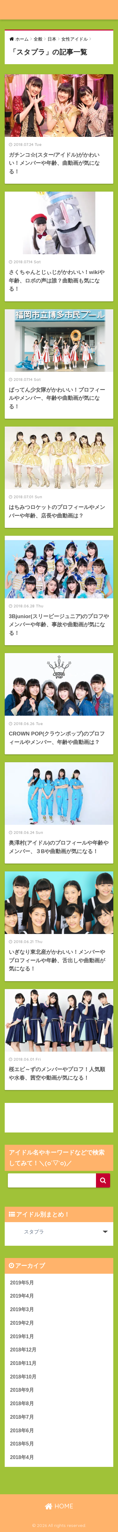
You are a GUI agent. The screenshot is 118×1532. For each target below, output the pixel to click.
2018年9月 (22, 1390)
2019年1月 (22, 1336)
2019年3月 (22, 1309)
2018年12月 (23, 1349)
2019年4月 (22, 1296)
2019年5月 (22, 1282)
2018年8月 (22, 1403)
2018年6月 (22, 1430)
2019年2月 (22, 1323)
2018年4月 (22, 1457)
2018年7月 (22, 1417)
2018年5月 (22, 1443)
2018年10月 (23, 1376)
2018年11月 (23, 1363)
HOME (59, 1506)
